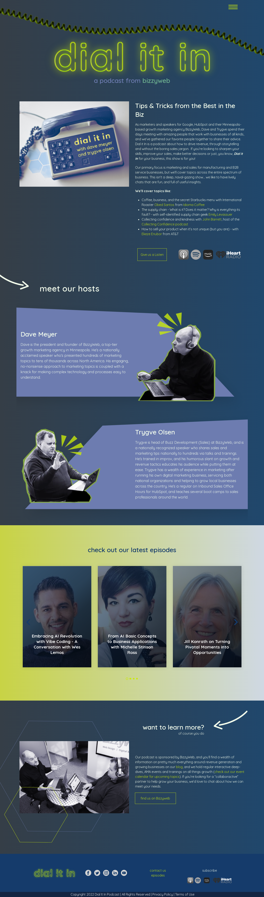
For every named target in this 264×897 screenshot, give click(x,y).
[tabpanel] (57, 616)
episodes (158, 875)
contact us (158, 870)
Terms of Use (184, 894)
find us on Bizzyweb (155, 798)
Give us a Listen (152, 255)
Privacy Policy (162, 894)
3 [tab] (134, 678)
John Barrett (212, 219)
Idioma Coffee (194, 205)
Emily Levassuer (220, 214)
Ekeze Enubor (152, 234)
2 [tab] (130, 678)
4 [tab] (137, 678)
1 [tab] (127, 678)
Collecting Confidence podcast (165, 224)
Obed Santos (164, 205)
